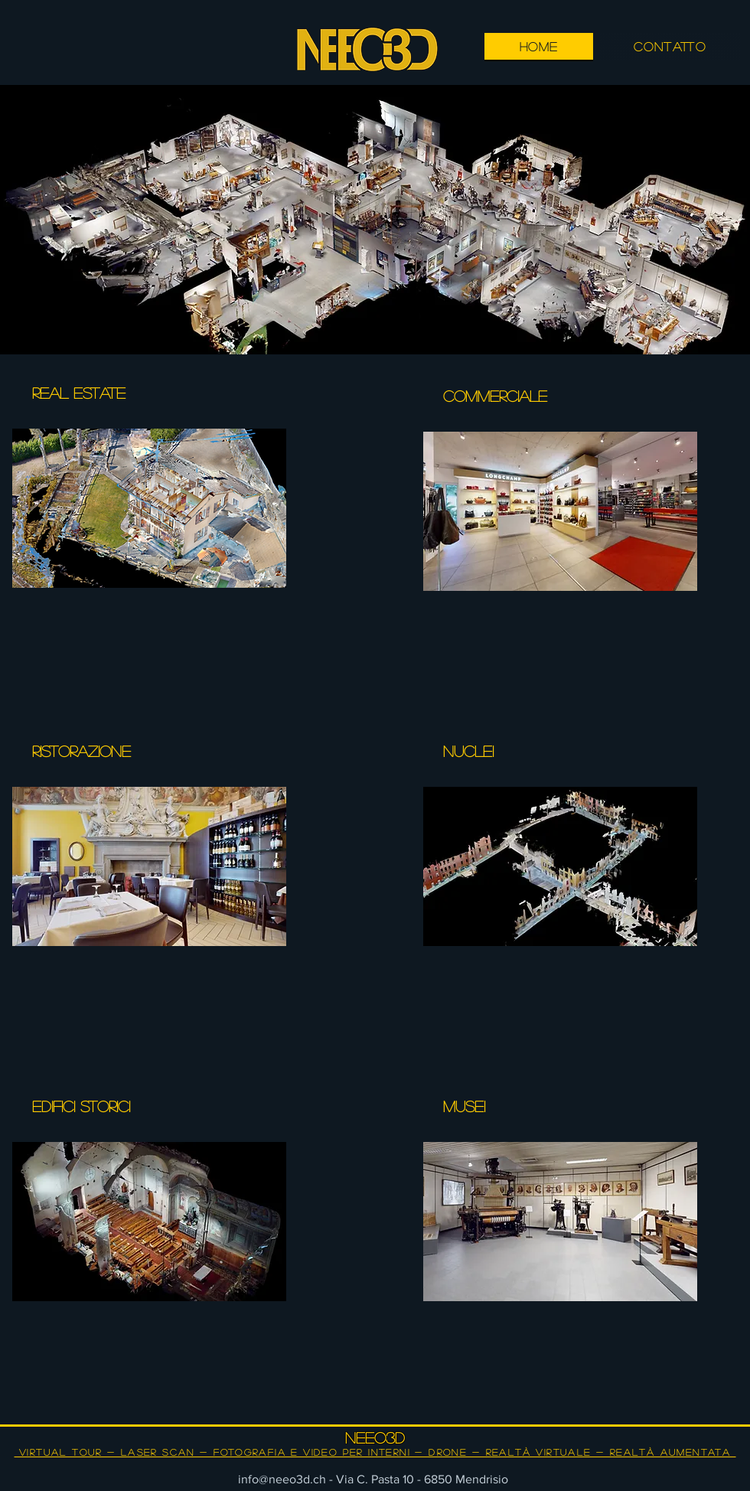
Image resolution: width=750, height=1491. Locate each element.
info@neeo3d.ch (282, 1479)
